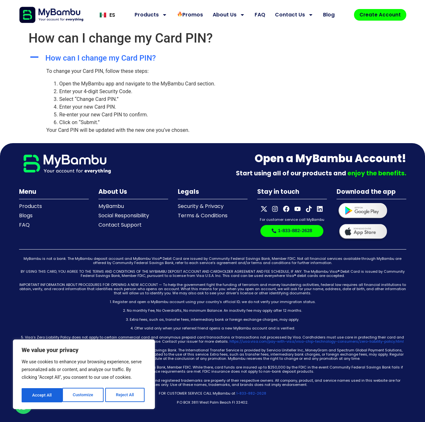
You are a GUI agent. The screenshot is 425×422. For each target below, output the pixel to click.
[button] (213, 58)
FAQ (258, 14)
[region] (84, 375)
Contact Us (292, 15)
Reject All (84, 395)
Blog (327, 14)
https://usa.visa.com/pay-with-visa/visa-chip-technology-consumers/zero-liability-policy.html (316, 341)
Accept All (126, 395)
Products (149, 15)
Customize (42, 395)
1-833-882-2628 (251, 393)
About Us (227, 15)
